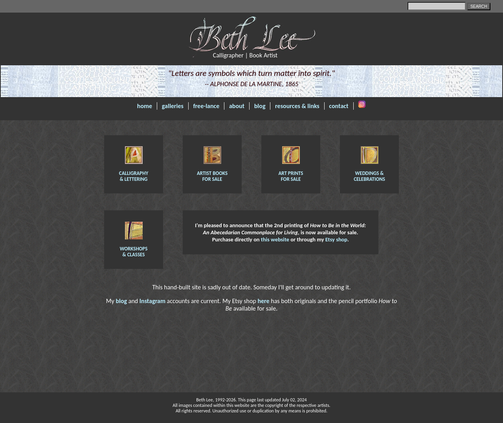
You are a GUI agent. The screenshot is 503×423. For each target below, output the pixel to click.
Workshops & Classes (134, 248)
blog (260, 106)
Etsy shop (336, 239)
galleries (173, 106)
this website (275, 239)
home (144, 106)
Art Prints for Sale (290, 173)
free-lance (206, 106)
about (236, 106)
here (263, 301)
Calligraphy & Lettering (133, 173)
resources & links (297, 106)
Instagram (152, 301)
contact (338, 106)
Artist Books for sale (212, 173)
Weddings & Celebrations (369, 173)
